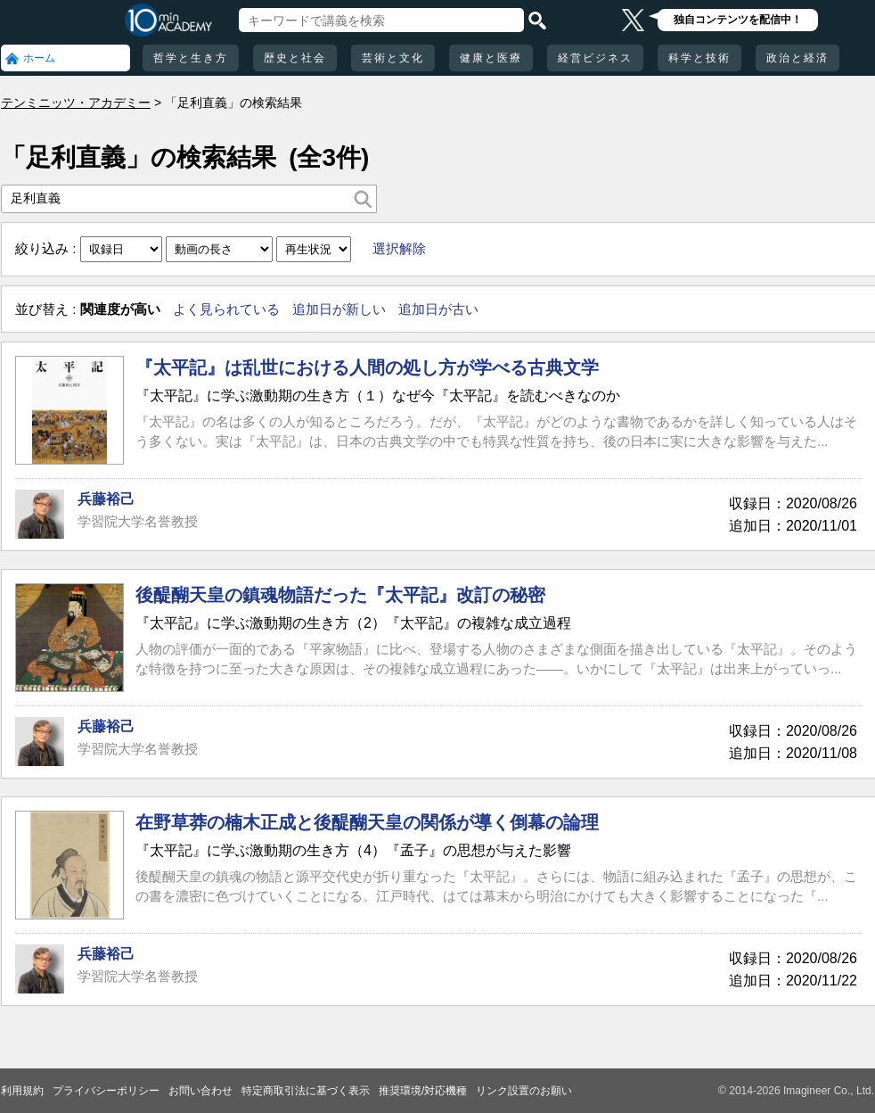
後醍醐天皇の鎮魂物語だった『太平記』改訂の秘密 (340, 595)
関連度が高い (120, 309)
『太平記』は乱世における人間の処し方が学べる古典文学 (367, 367)
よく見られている (226, 309)
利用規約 (22, 1090)
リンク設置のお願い (524, 1090)
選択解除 (399, 248)
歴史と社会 (295, 58)
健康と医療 (491, 58)
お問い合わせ (200, 1090)
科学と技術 (699, 58)
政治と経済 (797, 58)
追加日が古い (438, 309)
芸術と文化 (393, 58)
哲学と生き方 (190, 58)
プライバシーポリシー (106, 1090)
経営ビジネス (595, 58)
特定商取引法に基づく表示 (305, 1090)
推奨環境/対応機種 (423, 1090)
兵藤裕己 (106, 499)
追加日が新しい (339, 309)
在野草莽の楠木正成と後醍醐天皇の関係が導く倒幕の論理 (367, 822)
